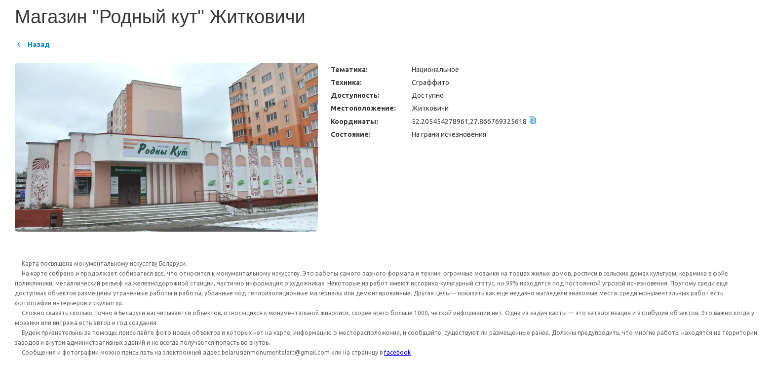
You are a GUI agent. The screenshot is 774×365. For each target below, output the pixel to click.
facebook (397, 352)
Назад (32, 44)
